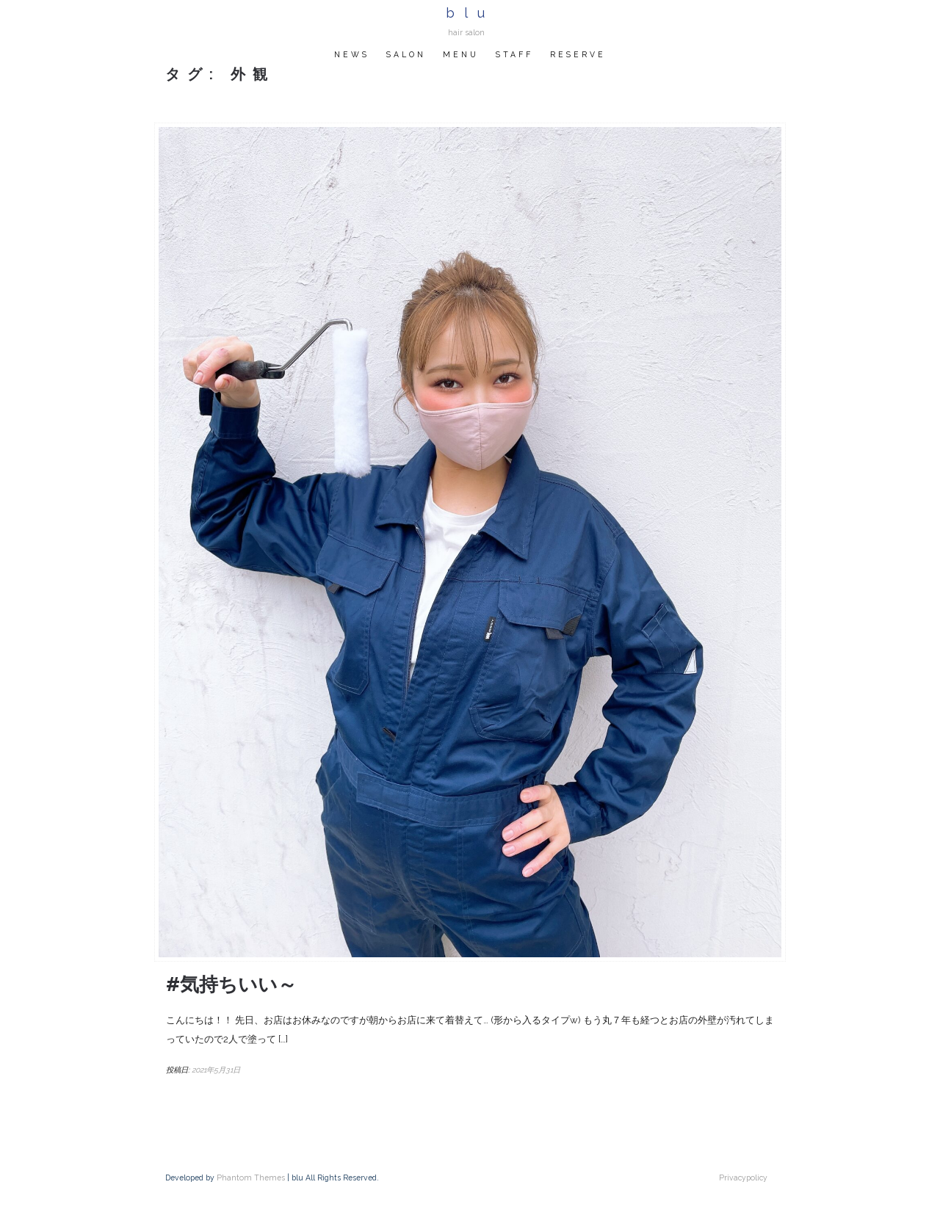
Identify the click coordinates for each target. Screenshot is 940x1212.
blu (470, 13)
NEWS (351, 54)
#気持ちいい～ (231, 984)
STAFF (514, 54)
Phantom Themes (251, 1177)
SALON (406, 54)
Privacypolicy (743, 1177)
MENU (461, 54)
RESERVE (578, 54)
